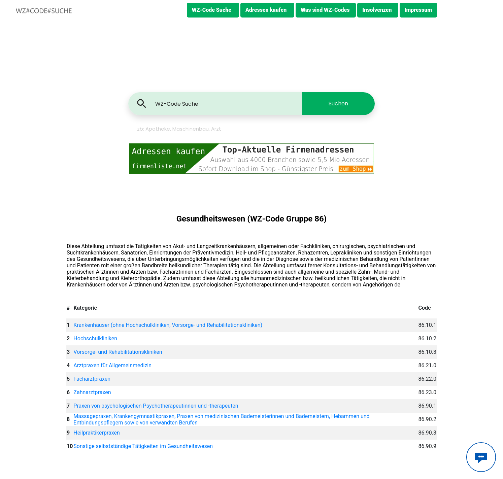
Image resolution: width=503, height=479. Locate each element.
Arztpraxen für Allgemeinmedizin (112, 365)
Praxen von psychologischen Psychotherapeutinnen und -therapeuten (155, 406)
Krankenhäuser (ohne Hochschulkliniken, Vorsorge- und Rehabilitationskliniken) (167, 325)
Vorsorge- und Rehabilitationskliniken (117, 352)
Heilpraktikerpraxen (96, 433)
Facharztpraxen (91, 379)
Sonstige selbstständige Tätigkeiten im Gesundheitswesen (143, 446)
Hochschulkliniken (95, 338)
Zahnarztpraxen (92, 392)
